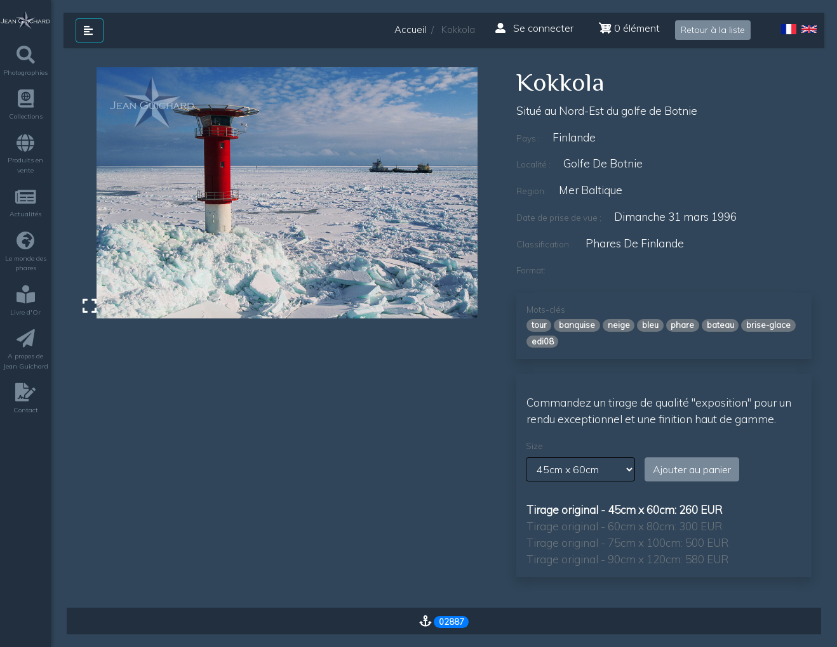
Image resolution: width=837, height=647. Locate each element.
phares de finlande (635, 243)
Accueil (410, 29)
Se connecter (534, 28)
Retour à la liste (713, 30)
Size (534, 446)
